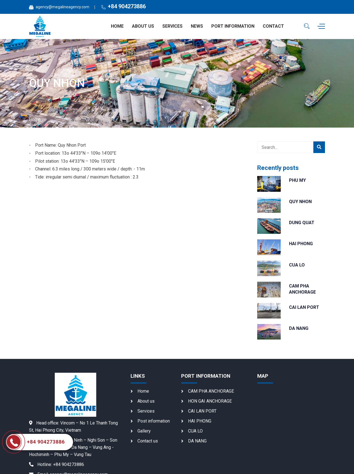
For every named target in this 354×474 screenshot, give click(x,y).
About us (143, 26)
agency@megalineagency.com (62, 7)
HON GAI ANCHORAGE (210, 401)
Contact (273, 26)
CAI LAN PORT (304, 307)
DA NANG (298, 328)
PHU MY (297, 180)
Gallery (144, 431)
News (197, 26)
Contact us (147, 441)
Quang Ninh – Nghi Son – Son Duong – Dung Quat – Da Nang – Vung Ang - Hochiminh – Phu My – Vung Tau (73, 447)
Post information (153, 421)
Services (172, 26)
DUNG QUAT (301, 222)
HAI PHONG (301, 243)
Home (117, 26)
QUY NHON (300, 201)
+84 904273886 (127, 6)
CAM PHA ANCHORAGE (211, 391)
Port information (232, 26)
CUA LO (297, 265)
